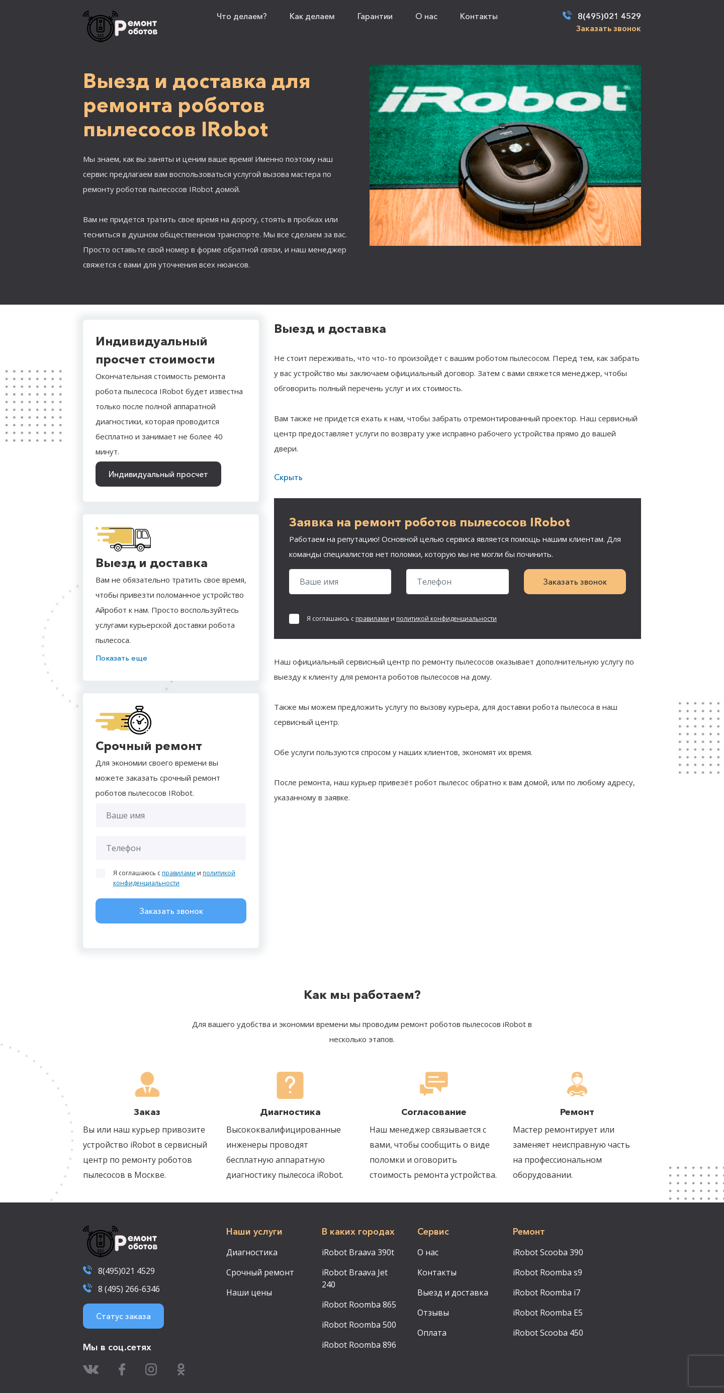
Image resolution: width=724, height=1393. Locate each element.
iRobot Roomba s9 (547, 1272)
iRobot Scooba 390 (548, 1252)
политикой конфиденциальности (446, 618)
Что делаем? (242, 16)
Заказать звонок (608, 28)
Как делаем (312, 16)
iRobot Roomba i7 (546, 1292)
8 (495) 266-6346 (129, 1288)
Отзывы (433, 1312)
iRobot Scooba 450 (548, 1332)
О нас (426, 16)
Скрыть (288, 477)
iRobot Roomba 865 (359, 1304)
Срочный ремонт (260, 1272)
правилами (179, 873)
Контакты (479, 16)
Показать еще (121, 658)
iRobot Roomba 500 (359, 1324)
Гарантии (375, 16)
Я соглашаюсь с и (174, 878)
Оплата (431, 1332)
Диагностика (252, 1252)
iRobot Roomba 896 (359, 1344)
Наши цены (249, 1292)
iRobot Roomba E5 (548, 1312)
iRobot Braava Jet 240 (355, 1278)
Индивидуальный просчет (158, 474)
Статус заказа (123, 1316)
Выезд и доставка (452, 1292)
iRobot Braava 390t (358, 1252)
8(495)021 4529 (609, 16)
